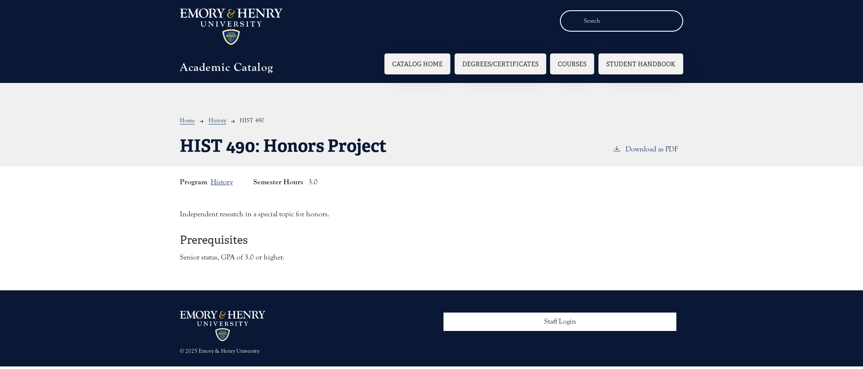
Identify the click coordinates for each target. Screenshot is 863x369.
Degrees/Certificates (500, 64)
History (217, 120)
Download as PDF (645, 149)
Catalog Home (417, 64)
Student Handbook (641, 64)
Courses (572, 64)
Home (187, 120)
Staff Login (560, 321)
